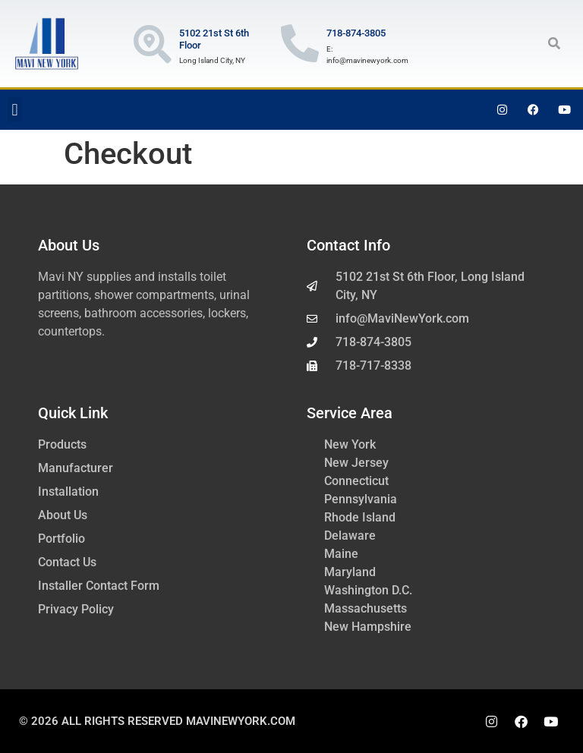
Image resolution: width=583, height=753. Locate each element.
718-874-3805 (356, 33)
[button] (554, 43)
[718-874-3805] (300, 43)
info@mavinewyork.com (367, 60)
